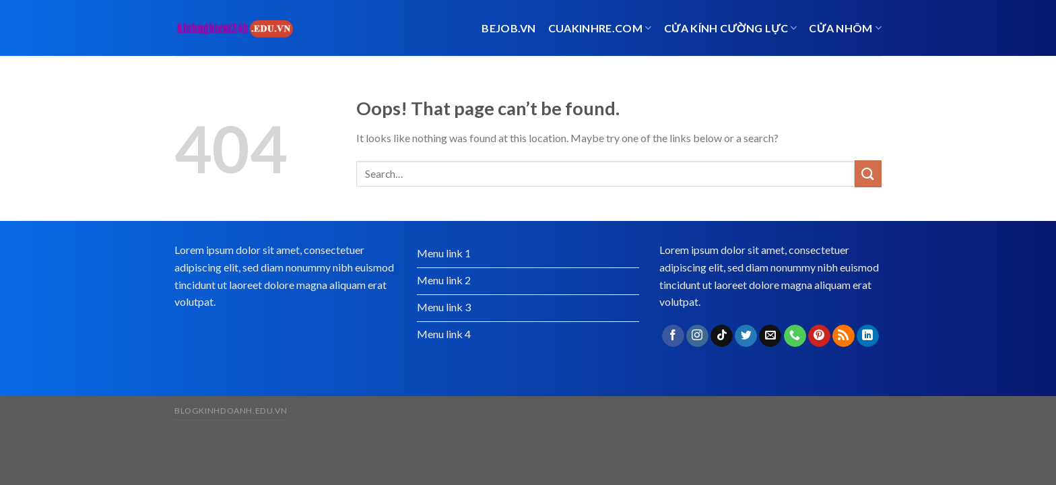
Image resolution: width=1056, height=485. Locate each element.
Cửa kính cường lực (730, 28)
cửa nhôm (845, 28)
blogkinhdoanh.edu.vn (230, 411)
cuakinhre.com (600, 28)
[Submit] (868, 173)
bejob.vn (509, 28)
